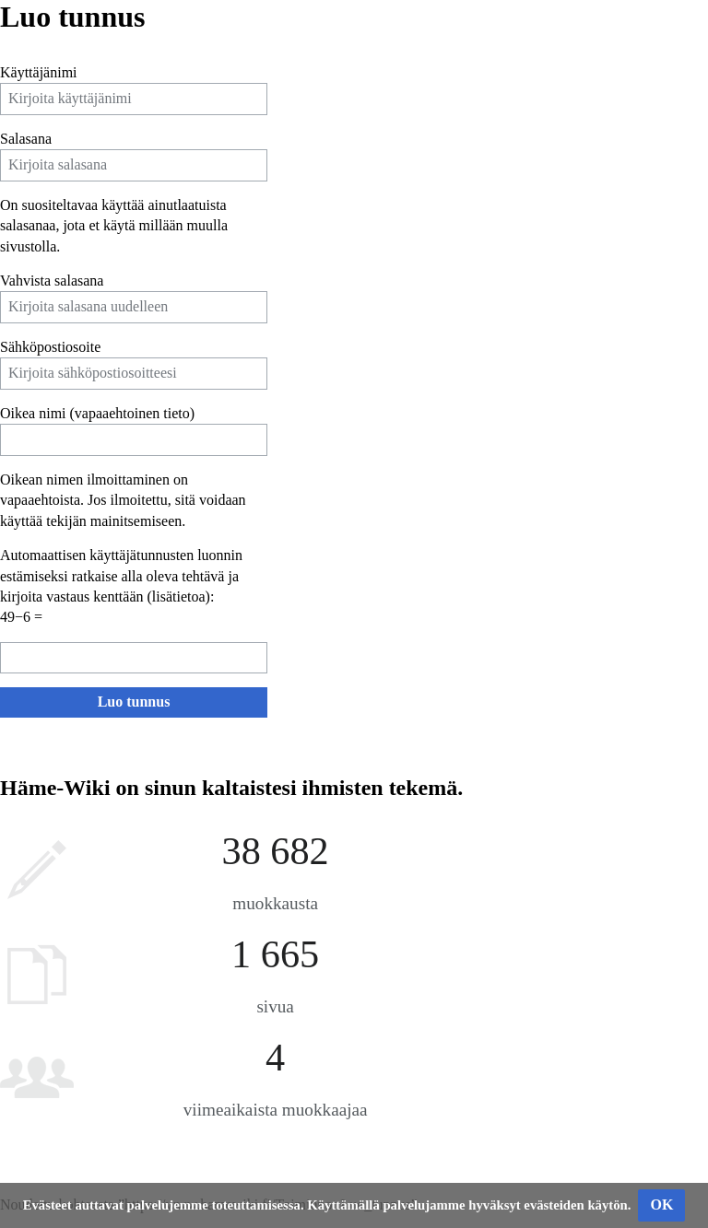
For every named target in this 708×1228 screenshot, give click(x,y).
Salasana (26, 138)
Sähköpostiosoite (50, 347)
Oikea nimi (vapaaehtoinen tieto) (97, 413)
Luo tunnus (134, 701)
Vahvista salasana (51, 280)
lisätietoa (179, 596)
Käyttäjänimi (38, 72)
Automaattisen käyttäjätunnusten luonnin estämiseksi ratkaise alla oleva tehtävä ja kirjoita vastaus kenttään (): (121, 575)
